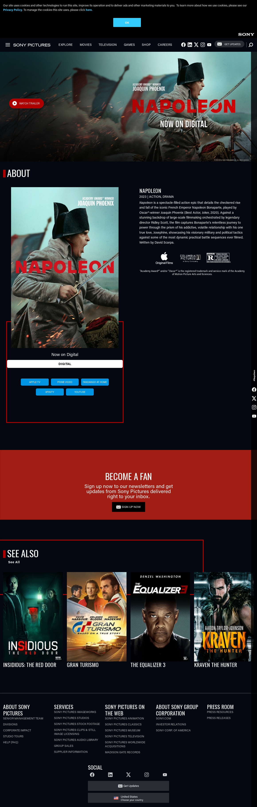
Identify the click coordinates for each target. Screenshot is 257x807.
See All (14, 562)
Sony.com (163, 718)
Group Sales (63, 745)
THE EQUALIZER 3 (147, 665)
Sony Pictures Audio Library (76, 740)
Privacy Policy (12, 10)
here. (89, 10)
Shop (146, 44)
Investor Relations (171, 724)
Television (108, 44)
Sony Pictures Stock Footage (77, 724)
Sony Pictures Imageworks (75, 712)
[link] (246, 33)
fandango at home (95, 382)
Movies (86, 44)
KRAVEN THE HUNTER (215, 665)
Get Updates (232, 44)
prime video (64, 382)
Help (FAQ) (10, 742)
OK (127, 22)
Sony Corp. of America (173, 730)
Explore (65, 44)
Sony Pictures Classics (123, 724)
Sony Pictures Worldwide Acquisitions (125, 744)
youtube (79, 392)
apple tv (34, 382)
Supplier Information (71, 751)
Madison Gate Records (122, 752)
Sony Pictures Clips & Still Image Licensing (75, 732)
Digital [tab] (64, 364)
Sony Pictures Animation (124, 718)
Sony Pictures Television (124, 736)
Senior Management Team (23, 718)
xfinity (49, 392)
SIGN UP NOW (131, 507)
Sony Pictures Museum (122, 730)
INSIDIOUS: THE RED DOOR (29, 665)
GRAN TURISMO (83, 665)
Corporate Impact (17, 730)
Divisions (10, 724)
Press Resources (220, 712)
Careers (165, 44)
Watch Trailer (29, 103)
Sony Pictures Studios (71, 718)
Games (129, 44)
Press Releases (219, 718)
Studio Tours (13, 736)
